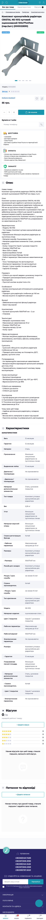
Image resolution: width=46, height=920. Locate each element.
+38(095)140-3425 (23, 864)
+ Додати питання (23, 795)
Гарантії (12, 166)
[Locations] (40, 3)
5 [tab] (30, 80)
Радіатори (25, 12)
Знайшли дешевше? (8, 98)
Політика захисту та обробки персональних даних (27, 886)
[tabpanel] (23, 57)
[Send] (41, 124)
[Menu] (3, 3)
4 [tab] (27, 80)
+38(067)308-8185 (23, 861)
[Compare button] (42, 98)
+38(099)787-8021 (23, 870)
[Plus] (14, 112)
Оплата (12, 151)
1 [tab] (16, 80)
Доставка (13, 133)
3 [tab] (23, 80)
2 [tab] (20, 80)
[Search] (7, 3)
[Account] (44, 3)
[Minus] (4, 112)
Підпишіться (36, 881)
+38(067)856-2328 (23, 867)
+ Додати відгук (23, 725)
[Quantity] (9, 112)
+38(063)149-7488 (23, 858)
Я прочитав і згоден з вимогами (24, 886)
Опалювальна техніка (13, 12)
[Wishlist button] (37, 98)
